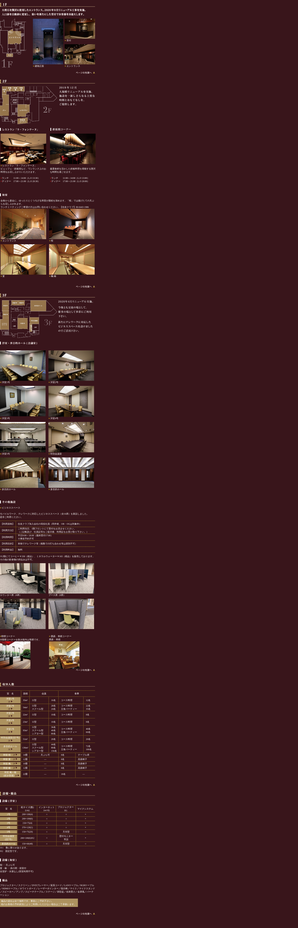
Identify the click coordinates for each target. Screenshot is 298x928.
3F (10, 701)
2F (15, 755)
